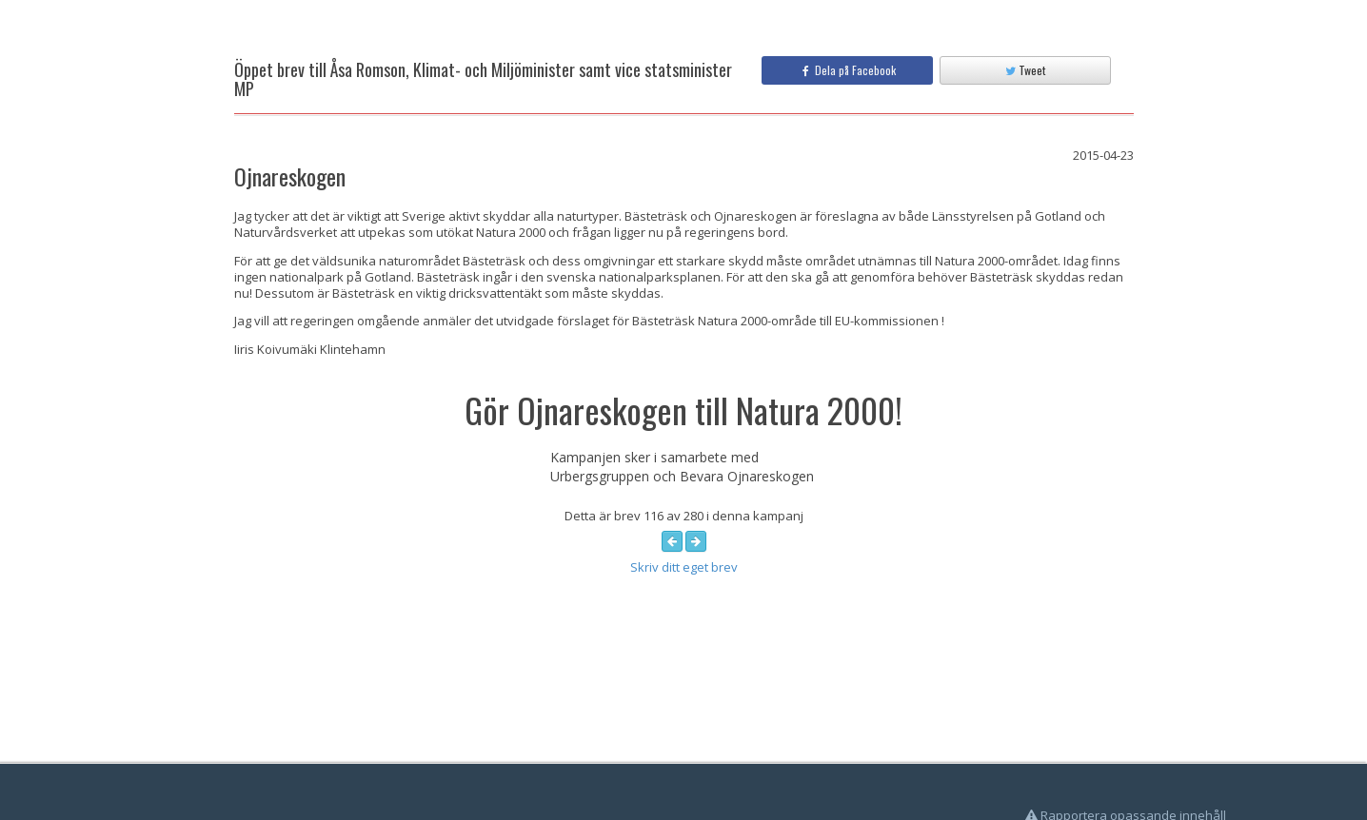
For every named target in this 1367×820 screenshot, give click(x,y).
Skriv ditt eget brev (684, 567)
